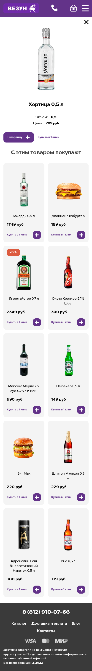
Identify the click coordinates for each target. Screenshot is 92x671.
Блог (76, 624)
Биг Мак (23, 473)
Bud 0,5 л (68, 561)
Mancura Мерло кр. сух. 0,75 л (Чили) (23, 389)
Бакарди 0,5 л (24, 216)
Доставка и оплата (49, 624)
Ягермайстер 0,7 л (24, 298)
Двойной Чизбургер (68, 216)
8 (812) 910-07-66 (46, 612)
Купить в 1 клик (48, 137)
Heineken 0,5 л (68, 386)
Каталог (19, 624)
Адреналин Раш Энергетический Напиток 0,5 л (24, 566)
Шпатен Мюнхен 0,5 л (68, 476)
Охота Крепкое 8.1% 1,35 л (68, 301)
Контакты (46, 631)
